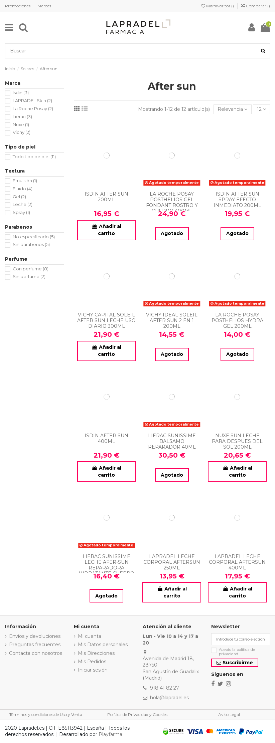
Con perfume (30, 268)
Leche (22, 204)
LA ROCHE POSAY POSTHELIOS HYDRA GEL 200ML (237, 320)
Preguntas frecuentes (34, 645)
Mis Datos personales (103, 645)
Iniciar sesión (93, 670)
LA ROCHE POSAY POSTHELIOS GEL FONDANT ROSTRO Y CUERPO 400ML (172, 202)
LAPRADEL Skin (32, 100)
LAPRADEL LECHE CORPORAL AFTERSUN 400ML (237, 562)
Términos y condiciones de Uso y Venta (45, 714)
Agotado (172, 233)
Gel (19, 196)
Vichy (21, 132)
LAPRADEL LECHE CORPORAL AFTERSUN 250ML (171, 562)
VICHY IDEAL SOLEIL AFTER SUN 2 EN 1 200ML (171, 320)
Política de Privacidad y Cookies (137, 714)
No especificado (34, 236)
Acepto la (237, 652)
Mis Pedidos (92, 662)
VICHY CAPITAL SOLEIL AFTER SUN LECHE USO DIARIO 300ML (106, 320)
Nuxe (21, 124)
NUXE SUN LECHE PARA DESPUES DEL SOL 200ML (237, 441)
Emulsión (25, 180)
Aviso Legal (229, 714)
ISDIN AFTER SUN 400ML (106, 438)
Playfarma (110, 734)
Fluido (22, 188)
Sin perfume (29, 276)
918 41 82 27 (164, 688)
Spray (21, 212)
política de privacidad (237, 651)
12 (261, 109)
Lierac (22, 116)
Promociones (18, 5)
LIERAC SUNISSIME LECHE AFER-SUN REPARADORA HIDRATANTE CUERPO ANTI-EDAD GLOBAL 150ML (106, 570)
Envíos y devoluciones (34, 636)
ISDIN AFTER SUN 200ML (106, 197)
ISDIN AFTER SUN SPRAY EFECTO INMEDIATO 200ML (237, 199)
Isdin (21, 92)
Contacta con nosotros (35, 653)
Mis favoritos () (218, 5)
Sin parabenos (31, 244)
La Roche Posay (33, 108)
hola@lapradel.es (169, 698)
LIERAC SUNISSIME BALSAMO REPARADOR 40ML (172, 441)
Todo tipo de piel (34, 156)
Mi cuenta (89, 636)
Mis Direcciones (96, 653)
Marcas (44, 5)
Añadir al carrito (106, 229)
